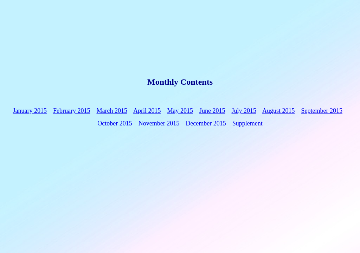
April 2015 (147, 110)
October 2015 (114, 123)
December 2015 (206, 123)
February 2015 (71, 110)
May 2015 (180, 110)
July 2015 (243, 110)
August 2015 (278, 110)
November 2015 (159, 123)
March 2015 (111, 110)
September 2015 (321, 110)
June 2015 (212, 110)
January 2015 (30, 110)
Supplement (247, 123)
